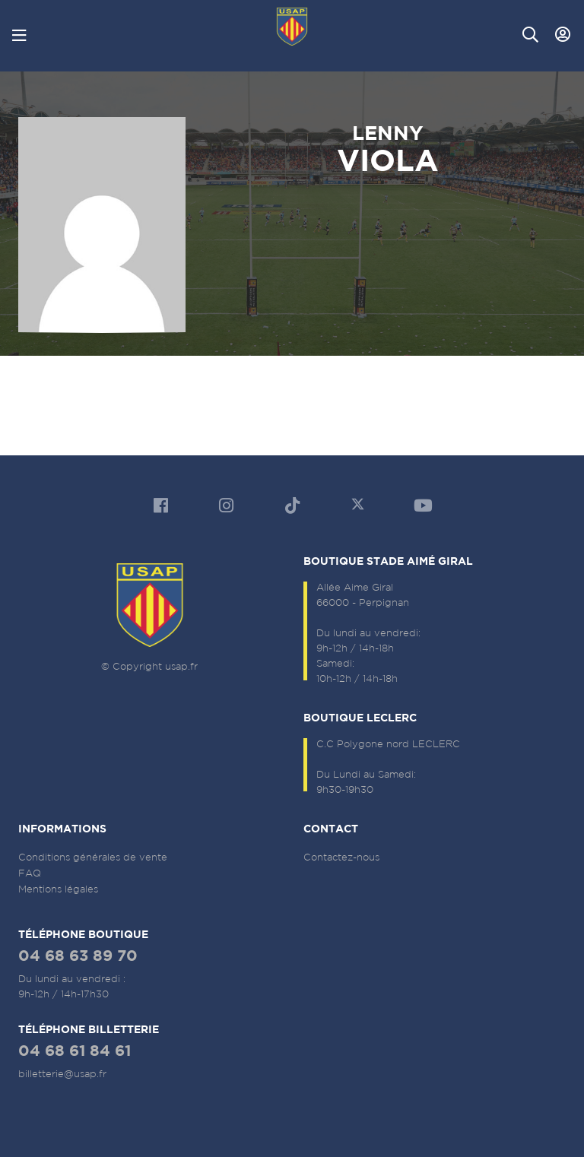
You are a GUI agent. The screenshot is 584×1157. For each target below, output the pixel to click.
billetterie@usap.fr (62, 1073)
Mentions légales (58, 889)
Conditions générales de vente (92, 857)
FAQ (29, 873)
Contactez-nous (341, 857)
